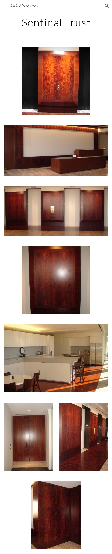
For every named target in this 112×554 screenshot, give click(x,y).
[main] (56, 22)
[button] (5, 6)
